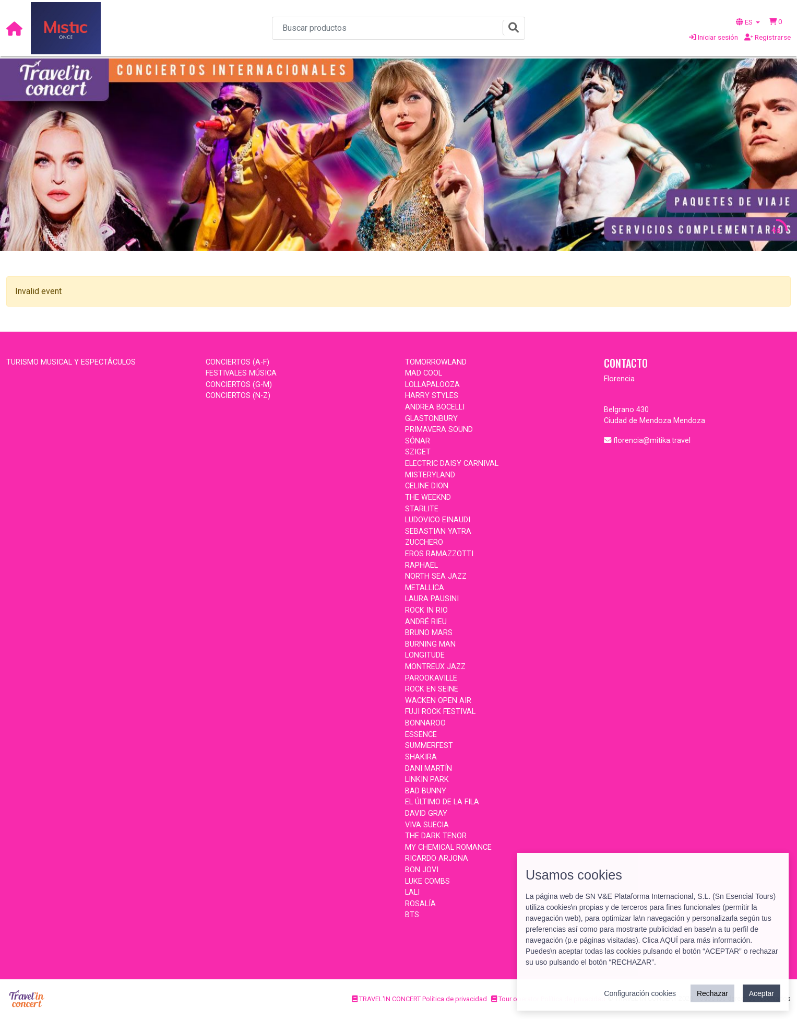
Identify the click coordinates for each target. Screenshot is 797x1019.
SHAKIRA (421, 757)
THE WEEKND (428, 497)
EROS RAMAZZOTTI (439, 553)
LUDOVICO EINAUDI (437, 520)
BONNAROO (425, 723)
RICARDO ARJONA (436, 858)
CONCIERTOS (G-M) (239, 384)
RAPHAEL (421, 565)
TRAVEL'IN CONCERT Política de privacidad (419, 999)
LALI (412, 892)
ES (745, 22)
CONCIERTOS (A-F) (237, 362)
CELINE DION (426, 486)
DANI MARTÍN (428, 768)
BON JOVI (421, 869)
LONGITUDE (425, 655)
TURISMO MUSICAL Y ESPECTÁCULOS (71, 362)
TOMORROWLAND (436, 362)
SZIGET (418, 452)
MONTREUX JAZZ (435, 666)
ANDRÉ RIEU (426, 621)
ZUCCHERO (424, 542)
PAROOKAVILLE (431, 678)
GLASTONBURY (431, 418)
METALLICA (424, 587)
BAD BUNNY (425, 791)
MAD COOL (423, 373)
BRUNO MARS (429, 632)
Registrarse (767, 37)
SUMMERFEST (429, 745)
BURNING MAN (430, 644)
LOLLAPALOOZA (432, 384)
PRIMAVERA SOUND (439, 429)
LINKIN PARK (427, 779)
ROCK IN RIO (426, 610)
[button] (775, 21)
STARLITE (421, 509)
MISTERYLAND (430, 475)
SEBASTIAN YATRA (438, 531)
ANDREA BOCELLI (435, 407)
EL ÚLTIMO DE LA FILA (442, 802)
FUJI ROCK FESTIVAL (440, 711)
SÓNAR (417, 441)
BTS (412, 914)
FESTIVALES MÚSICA (241, 373)
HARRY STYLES (431, 395)
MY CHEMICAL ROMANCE (448, 847)
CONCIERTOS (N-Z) (238, 395)
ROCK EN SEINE (431, 689)
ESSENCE (421, 734)
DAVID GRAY (426, 813)
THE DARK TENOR (436, 835)
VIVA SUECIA (427, 825)
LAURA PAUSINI (432, 598)
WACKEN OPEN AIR (438, 700)
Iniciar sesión (713, 37)
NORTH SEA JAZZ (436, 576)
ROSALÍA (420, 903)
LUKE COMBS (427, 881)
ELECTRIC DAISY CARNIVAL (451, 463)
